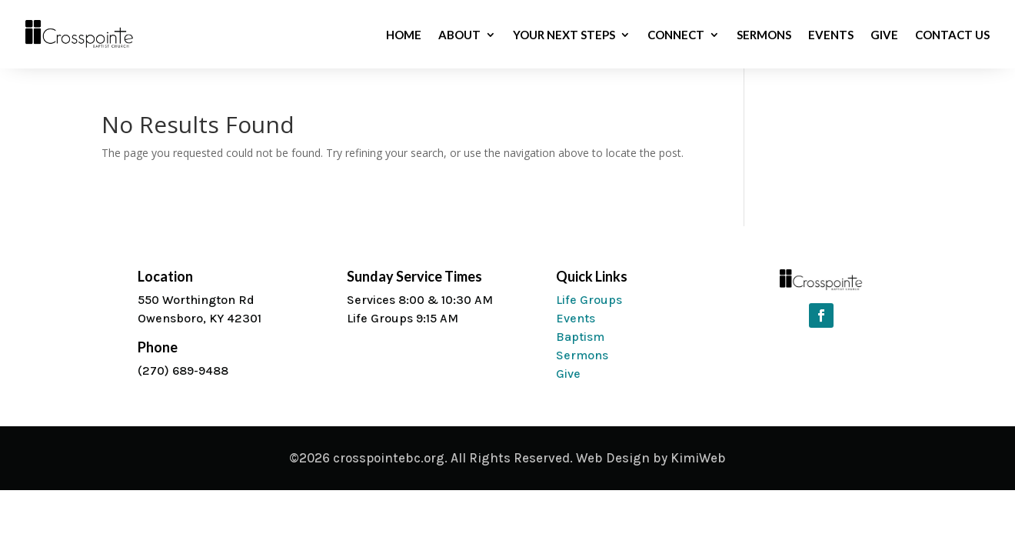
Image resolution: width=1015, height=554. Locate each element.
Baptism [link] (580, 336)
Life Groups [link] (589, 299)
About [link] (459, 35)
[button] (821, 315)
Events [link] (831, 35)
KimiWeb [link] (698, 458)
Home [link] (403, 35)
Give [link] (884, 35)
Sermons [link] (764, 35)
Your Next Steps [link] (564, 35)
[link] (79, 44)
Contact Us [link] (952, 35)
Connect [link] (675, 35)
